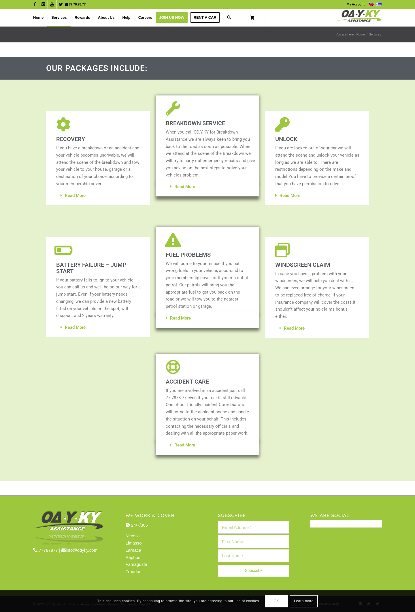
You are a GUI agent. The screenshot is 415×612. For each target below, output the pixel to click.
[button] (98, 195)
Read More (75, 195)
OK (276, 601)
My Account (356, 4)
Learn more (303, 601)
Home (360, 34)
